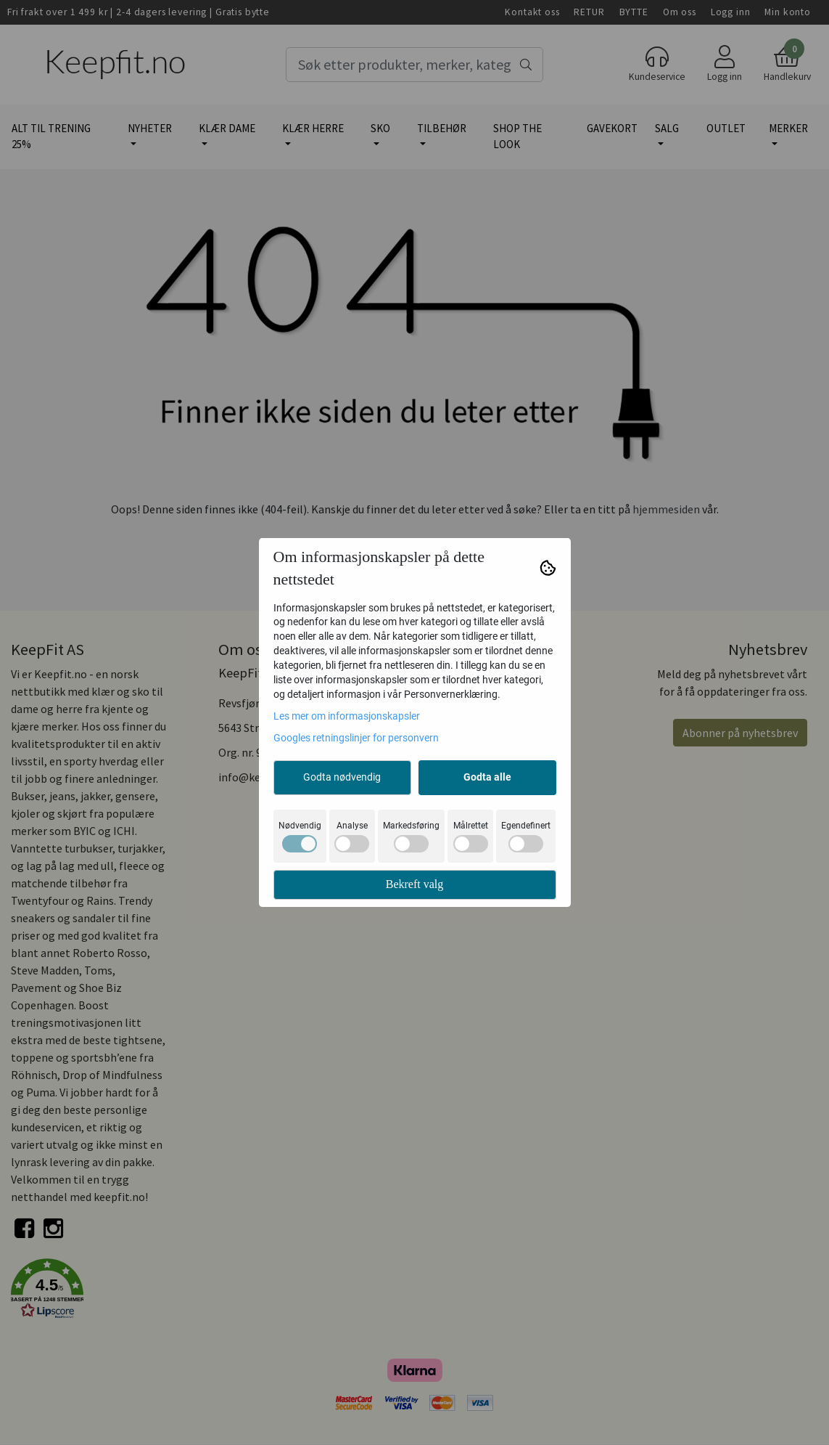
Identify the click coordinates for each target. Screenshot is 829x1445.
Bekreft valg (415, 884)
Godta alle (487, 777)
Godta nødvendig (342, 777)
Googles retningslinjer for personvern (356, 738)
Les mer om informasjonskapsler (346, 716)
